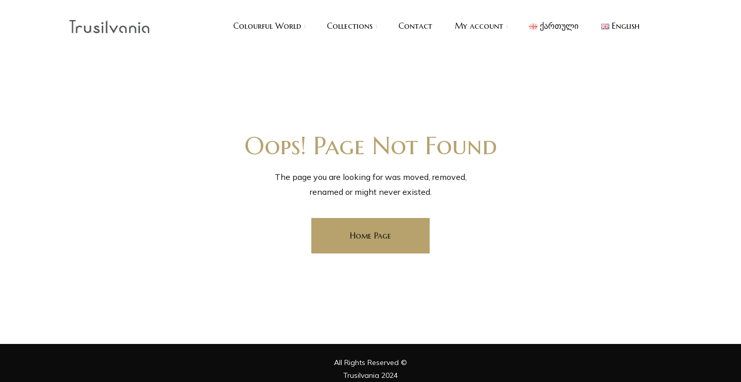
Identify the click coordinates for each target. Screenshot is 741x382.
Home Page (370, 235)
